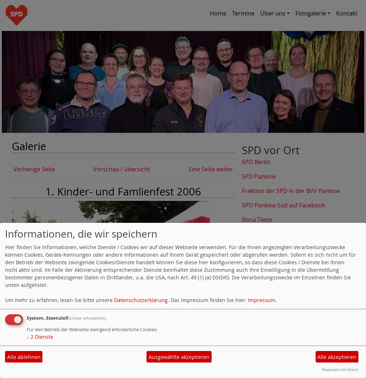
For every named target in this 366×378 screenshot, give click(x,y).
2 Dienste (40, 336)
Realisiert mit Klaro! (340, 369)
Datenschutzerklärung (141, 300)
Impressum (261, 300)
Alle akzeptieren (336, 357)
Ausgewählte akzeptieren (179, 357)
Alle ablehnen (24, 357)
